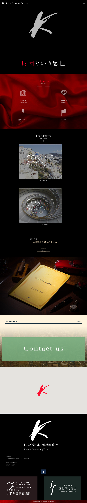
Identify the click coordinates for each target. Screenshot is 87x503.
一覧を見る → (79, 321)
